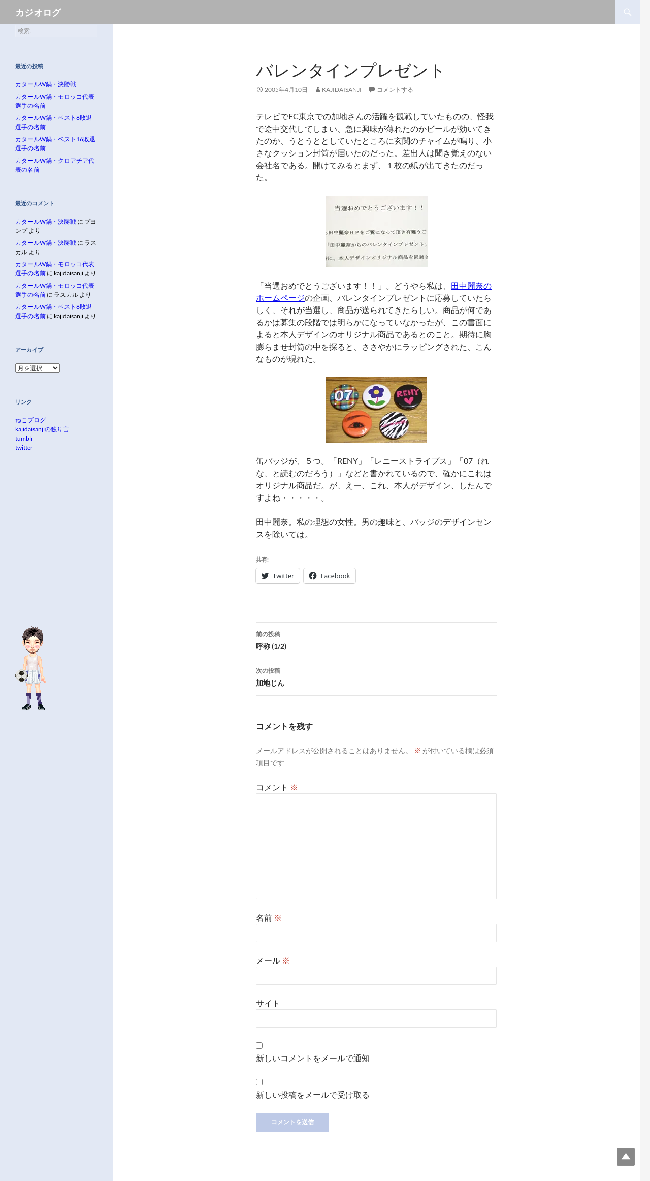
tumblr (24, 438)
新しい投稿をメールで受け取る (313, 1094)
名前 (269, 917)
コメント (277, 787)
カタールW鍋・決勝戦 (45, 84)
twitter (24, 447)
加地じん (376, 676)
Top (626, 1157)
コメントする (395, 90)
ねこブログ (30, 420)
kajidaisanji (342, 90)
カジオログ (38, 12)
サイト (268, 1003)
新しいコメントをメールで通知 (313, 1058)
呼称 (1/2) (376, 639)
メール (273, 960)
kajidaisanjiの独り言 (42, 429)
